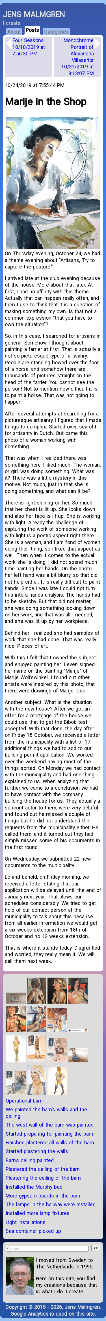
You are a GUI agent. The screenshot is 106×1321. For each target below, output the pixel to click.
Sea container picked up (33, 1231)
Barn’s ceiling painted (30, 1160)
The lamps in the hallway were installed (51, 1204)
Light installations (26, 1222)
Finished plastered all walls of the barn (50, 1142)
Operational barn (24, 1101)
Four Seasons (28, 47)
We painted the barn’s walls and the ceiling (46, 1112)
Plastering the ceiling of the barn (43, 1178)
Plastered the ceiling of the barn (43, 1169)
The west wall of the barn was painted (50, 1125)
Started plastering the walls (37, 1151)
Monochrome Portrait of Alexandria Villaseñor (77, 56)
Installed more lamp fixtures (38, 1213)
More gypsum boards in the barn (43, 1196)
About (14, 32)
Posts (32, 30)
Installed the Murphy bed (34, 1187)
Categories (56, 32)
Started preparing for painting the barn (49, 1134)
